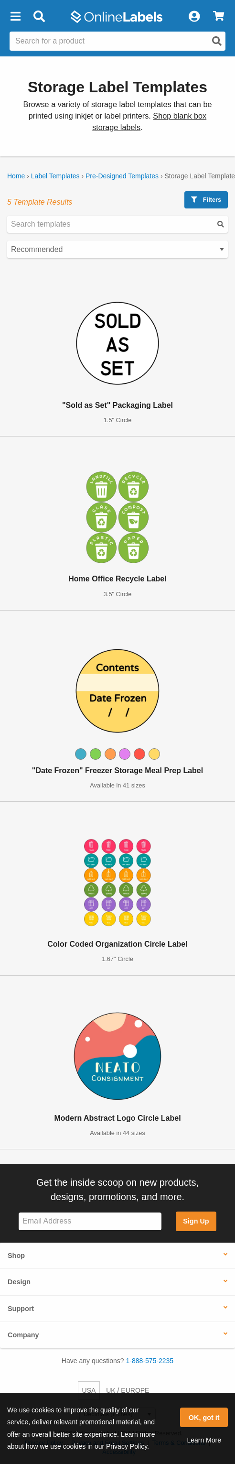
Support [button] (21, 1308)
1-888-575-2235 (150, 1361)
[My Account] (194, 16)
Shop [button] (16, 1255)
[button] (15, 16)
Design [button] (19, 1282)
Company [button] (23, 1335)
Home (16, 176)
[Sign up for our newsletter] (90, 1221)
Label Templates (55, 176)
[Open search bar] (39, 16)
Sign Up (196, 1221)
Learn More (204, 1440)
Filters (206, 199)
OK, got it (204, 1417)
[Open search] (216, 41)
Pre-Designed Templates (122, 176)
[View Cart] (218, 17)
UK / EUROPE (127, 1390)
